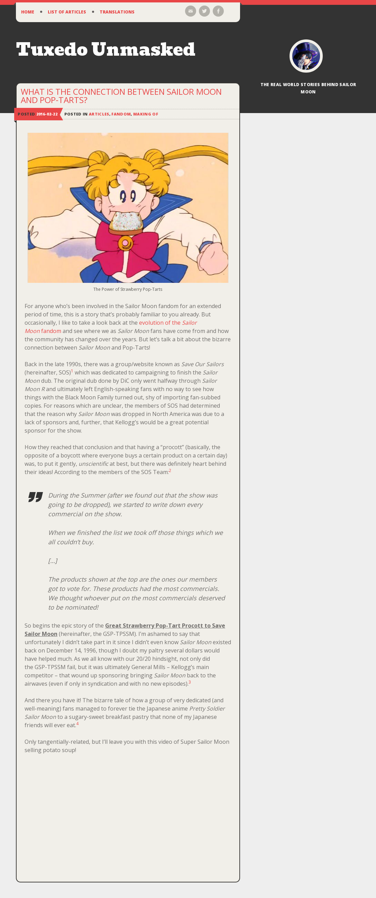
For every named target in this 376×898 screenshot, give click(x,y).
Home (27, 12)
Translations (117, 12)
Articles (99, 114)
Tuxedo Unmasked (105, 50)
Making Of (145, 114)
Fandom (121, 114)
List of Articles (67, 12)
